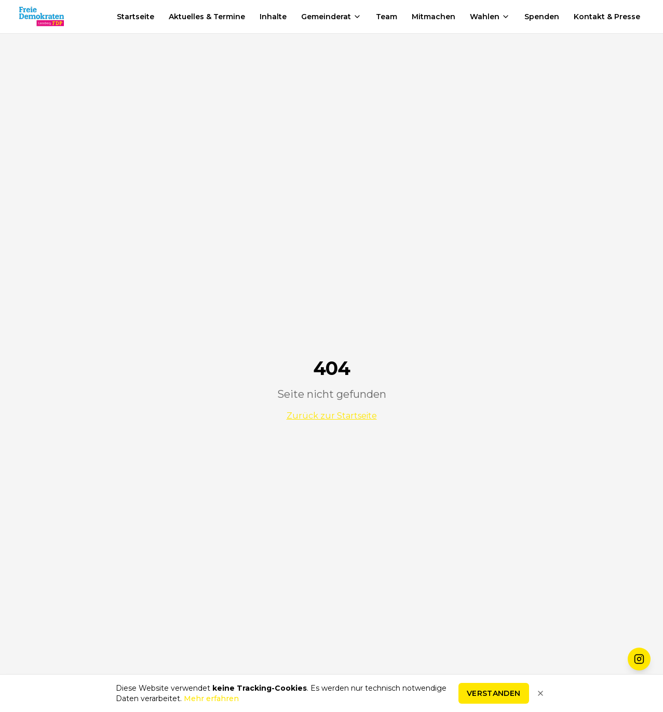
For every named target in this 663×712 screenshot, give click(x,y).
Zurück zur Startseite (332, 416)
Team (386, 16)
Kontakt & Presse (607, 16)
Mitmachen (433, 16)
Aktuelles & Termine (207, 16)
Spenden (541, 16)
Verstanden (494, 695)
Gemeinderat (331, 16)
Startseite (135, 16)
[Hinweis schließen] (540, 695)
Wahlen (490, 16)
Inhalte (273, 16)
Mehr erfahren (211, 700)
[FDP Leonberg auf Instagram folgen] (639, 659)
